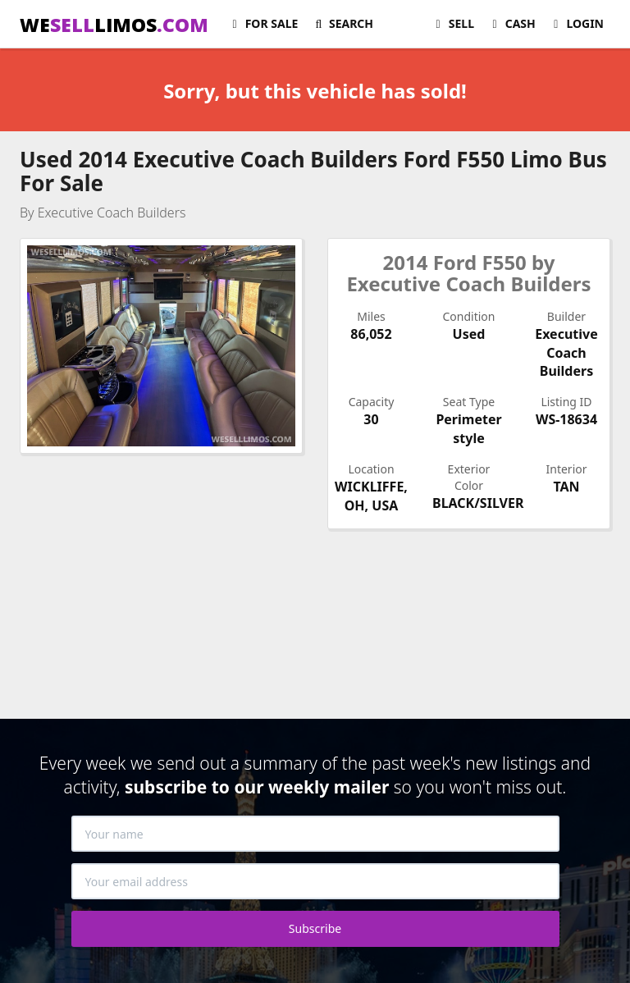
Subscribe (315, 928)
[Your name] (315, 834)
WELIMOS (114, 24)
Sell (452, 23)
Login (576, 23)
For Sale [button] (262, 23)
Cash (511, 23)
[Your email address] (315, 881)
